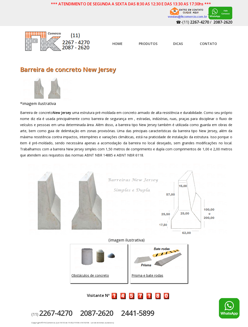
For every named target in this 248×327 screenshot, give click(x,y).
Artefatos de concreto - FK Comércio (58, 44)
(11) (51, 314)
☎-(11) (192, 22)
